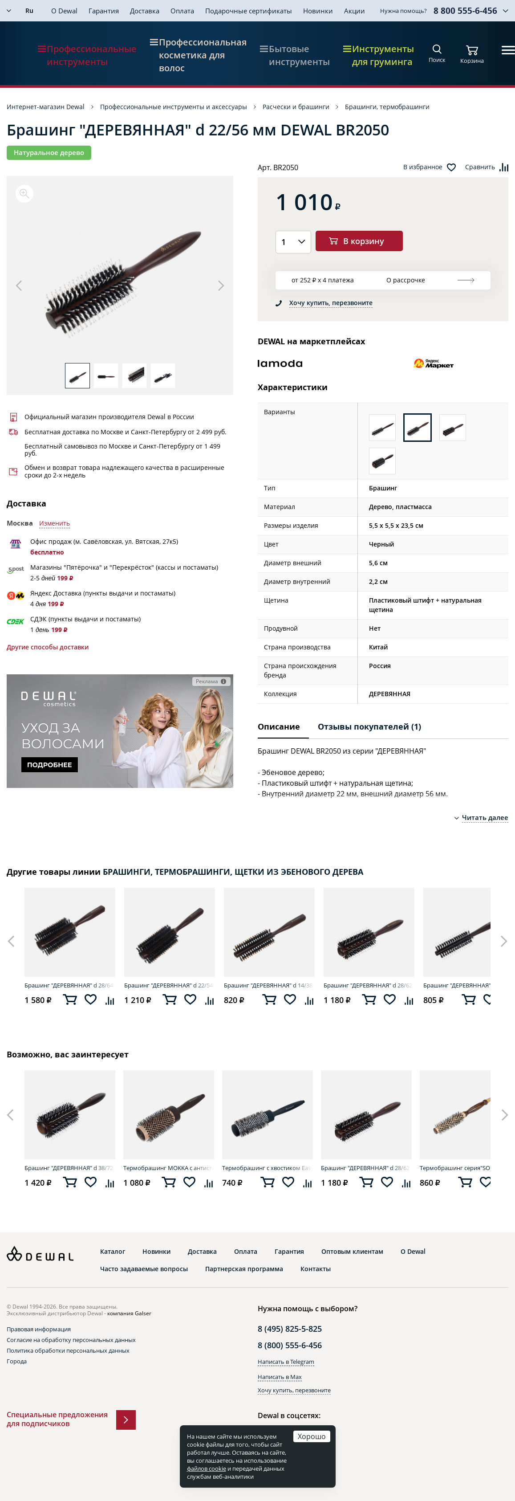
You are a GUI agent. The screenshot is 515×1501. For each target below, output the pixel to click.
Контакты (315, 1268)
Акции (354, 11)
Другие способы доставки (48, 647)
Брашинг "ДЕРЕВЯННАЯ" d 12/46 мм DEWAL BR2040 (468, 985)
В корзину (363, 241)
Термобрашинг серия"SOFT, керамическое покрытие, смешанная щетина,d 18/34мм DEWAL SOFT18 (465, 1168)
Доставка (144, 11)
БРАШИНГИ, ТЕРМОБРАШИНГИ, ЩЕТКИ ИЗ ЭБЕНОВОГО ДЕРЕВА (233, 872)
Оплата (182, 11)
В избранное (422, 167)
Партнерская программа (244, 1268)
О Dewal (64, 11)
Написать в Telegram (286, 1362)
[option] (120, 274)
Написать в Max (280, 1377)
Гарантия (104, 11)
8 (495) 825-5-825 (290, 1328)
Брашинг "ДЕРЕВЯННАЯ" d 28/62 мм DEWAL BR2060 (369, 985)
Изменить (54, 523)
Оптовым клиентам (352, 1251)
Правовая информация (39, 1329)
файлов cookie (206, 1468)
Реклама (207, 681)
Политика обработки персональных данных (68, 1350)
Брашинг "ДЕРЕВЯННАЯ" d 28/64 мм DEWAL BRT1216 (69, 985)
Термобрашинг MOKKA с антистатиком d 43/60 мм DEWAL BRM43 (168, 1168)
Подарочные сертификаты (248, 11)
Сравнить (480, 167)
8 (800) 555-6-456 (290, 1345)
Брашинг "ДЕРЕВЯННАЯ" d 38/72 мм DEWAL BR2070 (69, 1168)
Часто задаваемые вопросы (144, 1268)
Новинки (318, 11)
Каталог (112, 1251)
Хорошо (312, 1436)
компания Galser (129, 1313)
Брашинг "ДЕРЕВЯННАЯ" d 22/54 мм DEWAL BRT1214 (169, 985)
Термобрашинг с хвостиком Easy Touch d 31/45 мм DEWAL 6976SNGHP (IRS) (267, 1168)
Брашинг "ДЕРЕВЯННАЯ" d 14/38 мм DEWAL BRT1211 (269, 985)
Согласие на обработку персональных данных (71, 1340)
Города (17, 1361)
